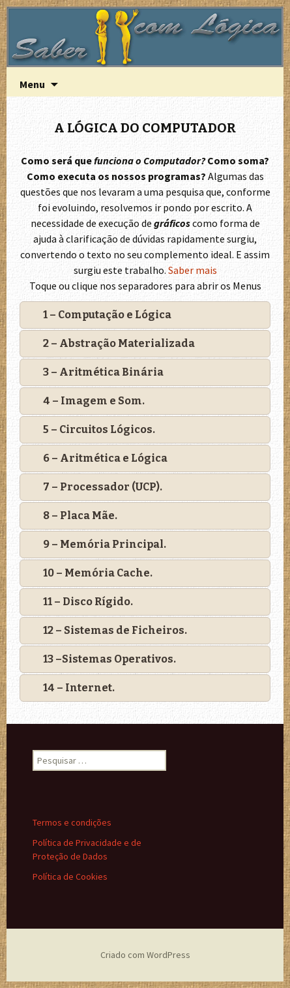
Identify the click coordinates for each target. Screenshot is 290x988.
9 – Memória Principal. (104, 544)
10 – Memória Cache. (97, 573)
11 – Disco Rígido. (88, 601)
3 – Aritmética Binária (103, 372)
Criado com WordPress (145, 955)
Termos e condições (72, 822)
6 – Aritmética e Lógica (105, 458)
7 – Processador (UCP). (102, 487)
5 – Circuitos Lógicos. (99, 429)
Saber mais (192, 270)
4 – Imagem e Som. (94, 401)
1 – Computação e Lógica (107, 314)
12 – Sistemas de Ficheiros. (115, 630)
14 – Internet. (79, 687)
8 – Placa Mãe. (80, 515)
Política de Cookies (70, 876)
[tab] (145, 315)
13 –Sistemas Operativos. (109, 659)
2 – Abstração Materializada (119, 343)
